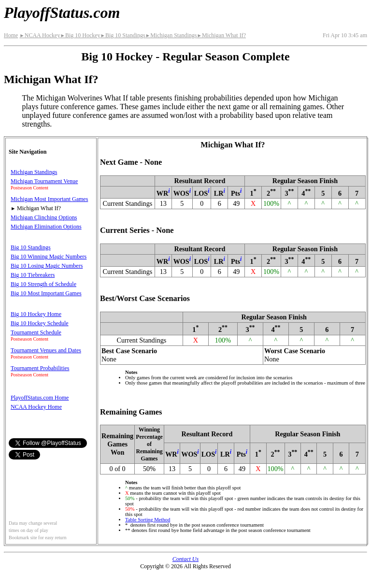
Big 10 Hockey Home (36, 314)
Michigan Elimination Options (46, 226)
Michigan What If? (221, 35)
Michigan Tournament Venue (44, 181)
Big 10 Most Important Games (46, 293)
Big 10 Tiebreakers (33, 275)
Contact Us (185, 559)
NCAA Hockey (39, 35)
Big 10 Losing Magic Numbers (47, 265)
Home (11, 35)
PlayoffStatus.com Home (40, 397)
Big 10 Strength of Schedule (43, 284)
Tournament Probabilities (40, 368)
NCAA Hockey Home (36, 406)
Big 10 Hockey (80, 35)
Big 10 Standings (122, 35)
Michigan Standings (171, 35)
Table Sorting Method (147, 519)
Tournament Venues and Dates (46, 350)
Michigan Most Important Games (49, 199)
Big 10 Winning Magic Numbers (48, 256)
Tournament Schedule (36, 332)
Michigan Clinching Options (44, 217)
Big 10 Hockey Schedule (40, 323)
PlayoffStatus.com (62, 12)
